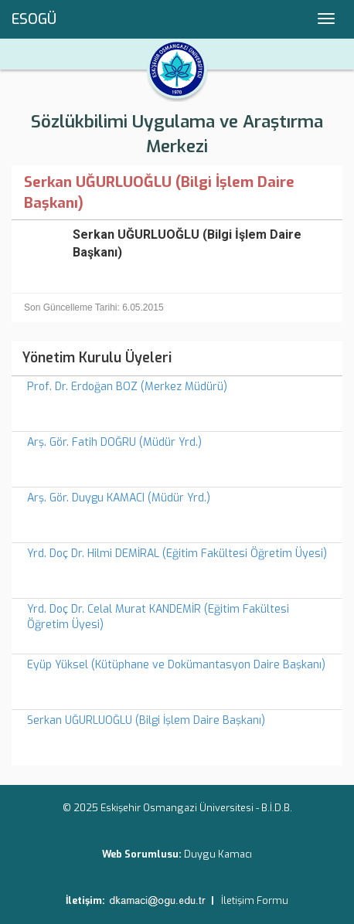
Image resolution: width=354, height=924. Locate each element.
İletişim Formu (254, 900)
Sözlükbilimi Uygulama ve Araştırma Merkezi (177, 134)
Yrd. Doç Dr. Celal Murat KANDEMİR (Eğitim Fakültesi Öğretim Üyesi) (158, 617)
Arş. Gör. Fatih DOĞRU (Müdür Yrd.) (114, 442)
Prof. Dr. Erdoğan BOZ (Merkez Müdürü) (127, 386)
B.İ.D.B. (276, 807)
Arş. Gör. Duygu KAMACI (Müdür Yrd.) (118, 498)
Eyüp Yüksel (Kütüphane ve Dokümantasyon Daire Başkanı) (176, 664)
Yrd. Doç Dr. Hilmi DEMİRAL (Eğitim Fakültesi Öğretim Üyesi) (177, 553)
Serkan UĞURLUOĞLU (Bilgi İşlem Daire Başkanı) (146, 720)
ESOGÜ (34, 19)
